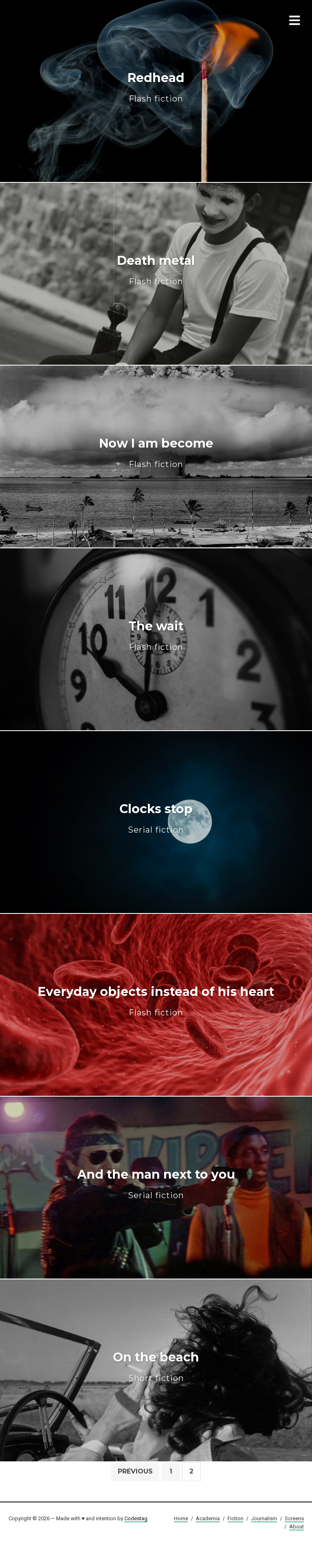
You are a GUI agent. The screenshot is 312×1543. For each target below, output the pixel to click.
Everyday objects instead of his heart (156, 1001)
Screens (294, 1518)
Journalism (264, 1518)
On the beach (156, 1366)
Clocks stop (156, 818)
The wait (156, 635)
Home (181, 1518)
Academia (208, 1518)
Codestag (135, 1518)
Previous (135, 1471)
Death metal (156, 270)
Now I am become (156, 453)
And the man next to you (156, 1184)
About (296, 1527)
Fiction (235, 1518)
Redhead (156, 87)
